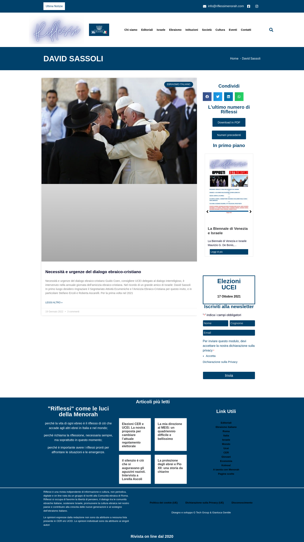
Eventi (233, 29)
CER (226, 452)
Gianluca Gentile (221, 512)
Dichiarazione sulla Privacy (220, 361)
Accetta (211, 355)
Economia (226, 461)
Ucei (226, 448)
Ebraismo (175, 29)
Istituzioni (191, 29)
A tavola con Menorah (226, 469)
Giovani (226, 456)
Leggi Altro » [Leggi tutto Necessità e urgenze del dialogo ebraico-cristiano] (53, 302)
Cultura (220, 29)
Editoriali (147, 29)
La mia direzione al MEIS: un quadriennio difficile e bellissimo (170, 431)
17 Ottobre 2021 (229, 296)
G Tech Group (201, 512)
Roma (226, 431)
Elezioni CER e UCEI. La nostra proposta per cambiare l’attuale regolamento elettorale (133, 435)
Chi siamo (130, 29)
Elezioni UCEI (229, 284)
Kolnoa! (226, 465)
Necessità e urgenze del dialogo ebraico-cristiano (93, 271)
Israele (161, 29)
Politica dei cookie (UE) (164, 502)
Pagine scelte (226, 473)
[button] (271, 29)
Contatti (246, 29)
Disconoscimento (241, 502)
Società (207, 29)
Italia (226, 435)
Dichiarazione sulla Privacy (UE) (204, 502)
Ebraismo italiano (226, 427)
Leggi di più (217, 251)
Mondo (226, 444)
